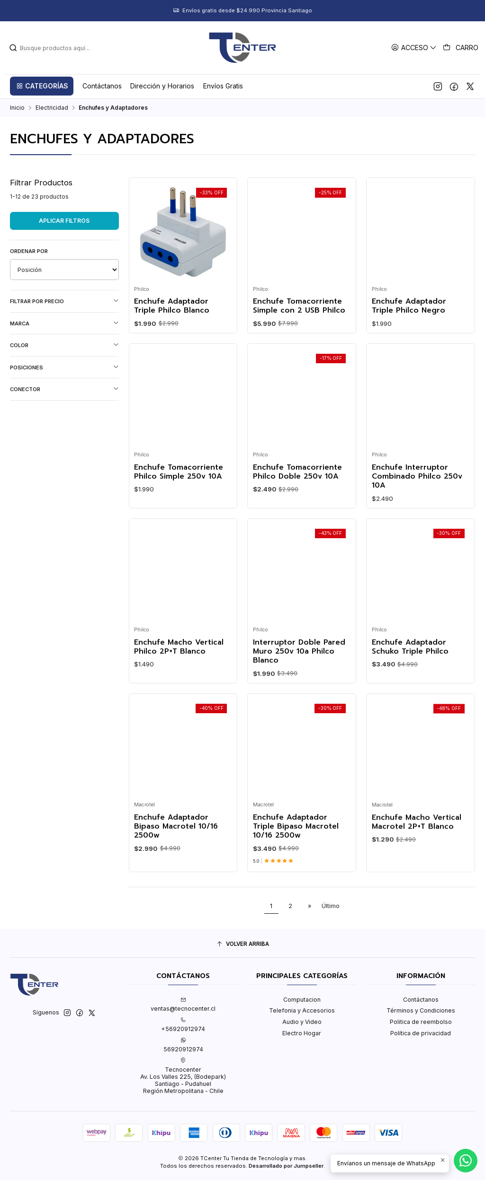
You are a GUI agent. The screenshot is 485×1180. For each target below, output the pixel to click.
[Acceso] (414, 47)
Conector (64, 389)
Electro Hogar (301, 1033)
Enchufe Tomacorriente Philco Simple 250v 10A (178, 513)
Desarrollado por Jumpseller (286, 1166)
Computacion (302, 999)
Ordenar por (29, 251)
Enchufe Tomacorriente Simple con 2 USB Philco (299, 306)
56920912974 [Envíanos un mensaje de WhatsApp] (183, 1044)
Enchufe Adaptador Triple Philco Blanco (171, 306)
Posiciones (64, 367)
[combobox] (81, 47)
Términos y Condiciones (420, 1010)
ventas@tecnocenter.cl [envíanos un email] (183, 1004)
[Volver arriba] (242, 944)
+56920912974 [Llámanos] (183, 1024)
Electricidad (52, 108)
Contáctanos (421, 999)
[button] (41, 86)
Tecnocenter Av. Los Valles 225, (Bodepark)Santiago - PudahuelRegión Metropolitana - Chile (183, 1076)
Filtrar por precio (64, 301)
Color (64, 345)
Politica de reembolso (421, 1021)
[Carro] (460, 47)
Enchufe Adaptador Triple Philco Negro (409, 306)
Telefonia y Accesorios (302, 1010)
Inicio (17, 108)
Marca (64, 323)
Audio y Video (302, 1021)
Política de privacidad (420, 1033)
